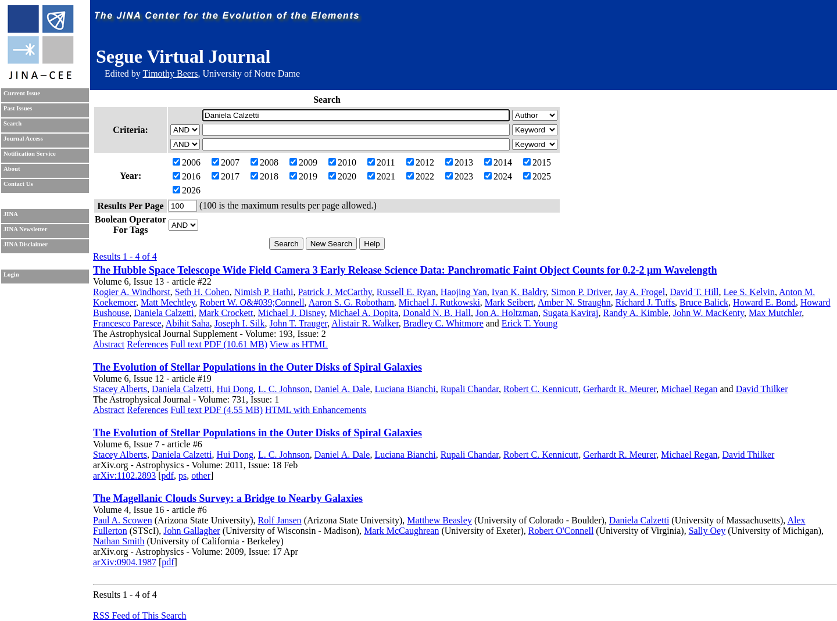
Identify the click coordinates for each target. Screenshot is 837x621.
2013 (459, 162)
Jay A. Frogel (640, 292)
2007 (225, 162)
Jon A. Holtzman (506, 313)
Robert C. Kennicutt (540, 389)
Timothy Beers (170, 73)
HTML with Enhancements (315, 410)
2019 (303, 176)
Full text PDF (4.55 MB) (216, 410)
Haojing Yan (464, 292)
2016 (187, 176)
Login (11, 274)
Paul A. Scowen (122, 520)
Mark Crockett (226, 313)
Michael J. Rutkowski (439, 302)
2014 (498, 162)
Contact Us (18, 184)
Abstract (108, 344)
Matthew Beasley (439, 520)
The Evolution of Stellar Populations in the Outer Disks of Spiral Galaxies (257, 367)
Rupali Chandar (470, 389)
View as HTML (299, 344)
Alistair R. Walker (365, 323)
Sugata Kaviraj (571, 313)
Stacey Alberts (120, 389)
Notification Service (29, 153)
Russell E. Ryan (406, 292)
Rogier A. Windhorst (131, 292)
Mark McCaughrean (401, 531)
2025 (537, 176)
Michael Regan (689, 389)
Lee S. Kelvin (748, 292)
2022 (420, 176)
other (200, 475)
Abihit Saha (188, 323)
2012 (420, 162)
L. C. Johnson (284, 389)
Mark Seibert (509, 302)
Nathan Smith (118, 541)
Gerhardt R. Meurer (619, 389)
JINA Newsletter (25, 229)
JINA (10, 214)
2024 (498, 176)
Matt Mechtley (168, 302)
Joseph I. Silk (239, 323)
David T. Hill (694, 292)
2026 (187, 190)
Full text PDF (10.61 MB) (218, 344)
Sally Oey (707, 531)
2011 (381, 162)
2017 (225, 176)
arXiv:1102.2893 (124, 475)
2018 (264, 176)
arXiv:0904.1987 (124, 562)
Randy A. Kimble (635, 313)
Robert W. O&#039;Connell (252, 302)
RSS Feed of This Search (140, 615)
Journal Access (23, 138)
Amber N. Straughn (574, 302)
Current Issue (21, 93)
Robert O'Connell (561, 531)
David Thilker (762, 389)
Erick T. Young (529, 323)
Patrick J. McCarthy (334, 292)
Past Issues (17, 108)
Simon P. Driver (580, 292)
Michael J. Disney (291, 313)
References (147, 344)
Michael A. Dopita (363, 313)
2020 (342, 176)
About (11, 169)
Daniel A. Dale (342, 389)
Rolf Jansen (280, 520)
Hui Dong (234, 389)
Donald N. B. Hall (437, 313)
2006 (187, 162)
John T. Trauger (299, 323)
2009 (303, 162)
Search (12, 123)
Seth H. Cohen (202, 292)
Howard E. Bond (764, 302)
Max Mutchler (775, 313)
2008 (264, 162)
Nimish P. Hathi (264, 292)
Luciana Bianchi (404, 389)
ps (182, 475)
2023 (459, 176)
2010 (342, 162)
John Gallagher (191, 531)
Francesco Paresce (127, 323)
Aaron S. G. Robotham (351, 302)
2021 (381, 176)
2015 (537, 162)
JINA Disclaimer (25, 244)
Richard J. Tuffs (645, 302)
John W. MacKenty (708, 313)
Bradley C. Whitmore (443, 323)
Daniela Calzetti (164, 313)
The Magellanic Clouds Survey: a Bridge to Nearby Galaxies (228, 498)
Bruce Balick (703, 302)
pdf (168, 475)
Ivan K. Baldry (519, 292)
